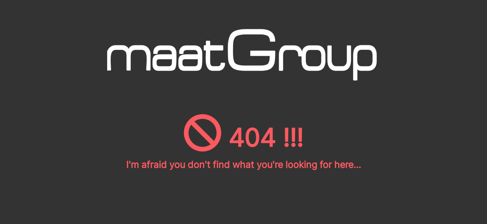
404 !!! (243, 138)
